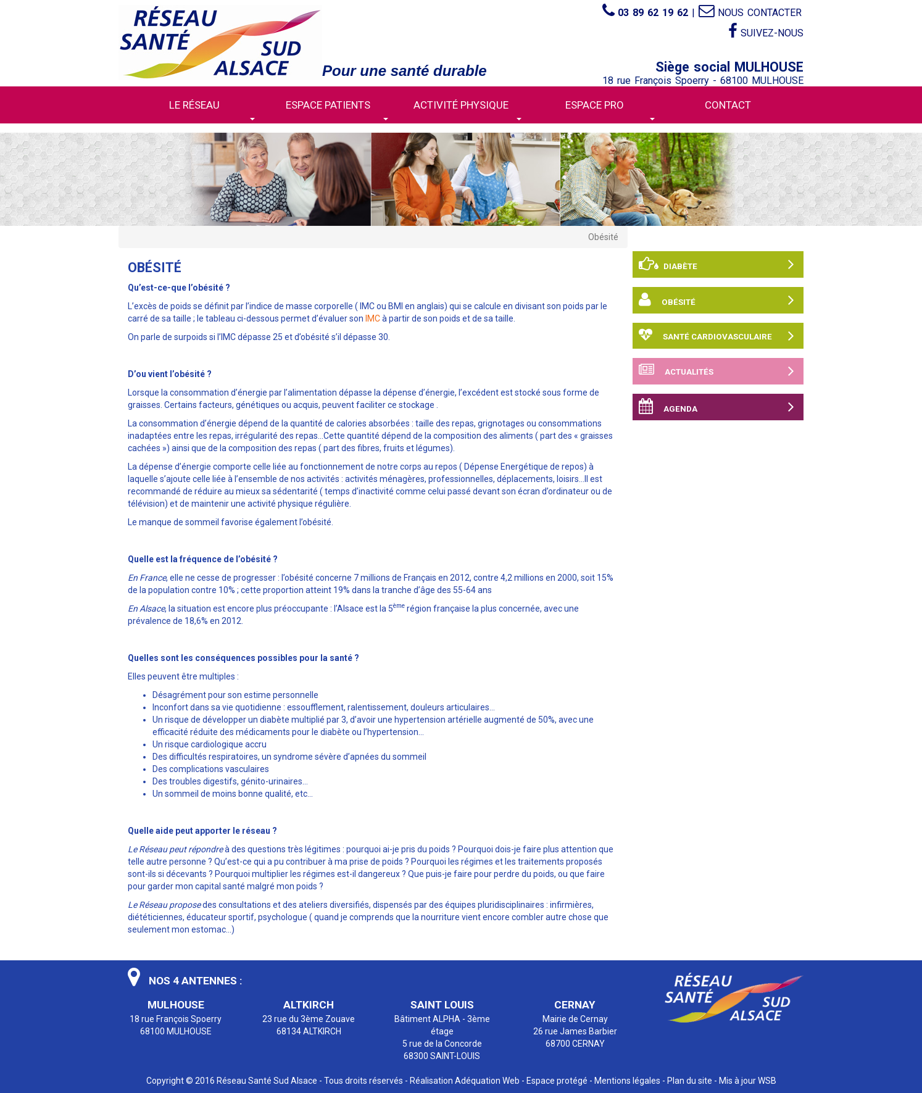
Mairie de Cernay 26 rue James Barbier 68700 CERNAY (575, 1031)
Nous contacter (750, 13)
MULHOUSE (175, 1005)
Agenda (717, 407)
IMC (372, 318)
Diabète (717, 264)
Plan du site (689, 1081)
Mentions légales (627, 1081)
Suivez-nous (766, 31)
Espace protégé (557, 1081)
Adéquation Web (487, 1081)
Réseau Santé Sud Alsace (267, 1081)
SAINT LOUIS (442, 1005)
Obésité (717, 300)
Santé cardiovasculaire (717, 336)
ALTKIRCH (308, 1005)
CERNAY (575, 1005)
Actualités (717, 371)
